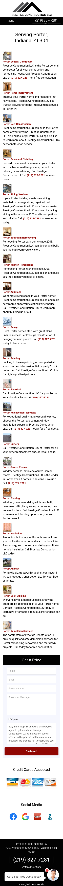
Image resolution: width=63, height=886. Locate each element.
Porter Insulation (12, 529)
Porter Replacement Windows (19, 408)
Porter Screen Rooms (15, 463)
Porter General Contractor (17, 57)
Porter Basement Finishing (18, 155)
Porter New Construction (17, 120)
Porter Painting (11, 354)
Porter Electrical (12, 385)
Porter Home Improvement (18, 88)
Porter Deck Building (14, 591)
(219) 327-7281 (46, 20)
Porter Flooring (11, 494)
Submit (31, 751)
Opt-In (14, 719)
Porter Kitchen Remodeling (18, 260)
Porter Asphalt (11, 564)
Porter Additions (12, 287)
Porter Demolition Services (18, 627)
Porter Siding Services (15, 190)
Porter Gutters (11, 439)
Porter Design (10, 323)
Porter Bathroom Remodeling (19, 233)
